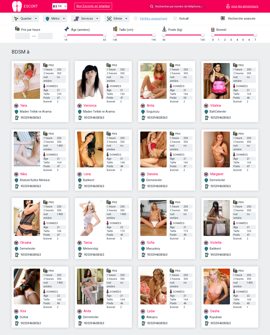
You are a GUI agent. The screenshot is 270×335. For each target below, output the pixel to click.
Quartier (23, 19)
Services (83, 19)
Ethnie (114, 19)
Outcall (184, 18)
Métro (53, 19)
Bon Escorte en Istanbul (93, 6)
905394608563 (31, 118)
